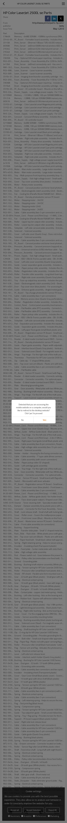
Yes (44, 420)
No (22, 420)
